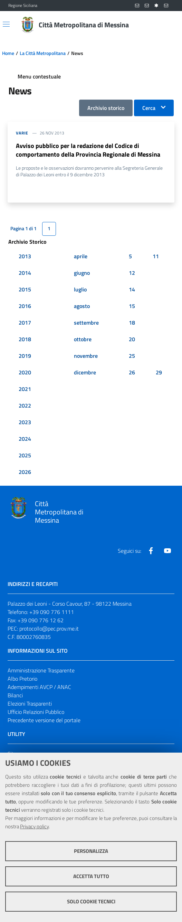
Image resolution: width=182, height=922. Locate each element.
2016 (25, 306)
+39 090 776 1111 (51, 612)
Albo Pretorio (22, 678)
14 (132, 289)
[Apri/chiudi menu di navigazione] (6, 24)
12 (132, 273)
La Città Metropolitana (43, 53)
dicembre (85, 372)
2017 (25, 322)
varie (22, 133)
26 (132, 372)
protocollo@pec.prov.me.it (49, 628)
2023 (25, 422)
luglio (80, 289)
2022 (25, 405)
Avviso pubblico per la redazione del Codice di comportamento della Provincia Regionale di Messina (88, 150)
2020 (25, 372)
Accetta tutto (91, 876)
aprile (80, 256)
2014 (25, 273)
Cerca (148, 108)
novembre (86, 356)
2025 (25, 455)
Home (8, 53)
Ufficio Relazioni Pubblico (36, 712)
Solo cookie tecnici (91, 901)
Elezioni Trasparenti (30, 703)
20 (132, 339)
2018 (25, 339)
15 (132, 306)
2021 (25, 389)
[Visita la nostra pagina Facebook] (151, 551)
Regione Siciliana (22, 5)
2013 (25, 256)
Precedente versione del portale (44, 720)
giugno (82, 273)
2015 (25, 289)
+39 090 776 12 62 (41, 620)
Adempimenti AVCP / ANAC (39, 687)
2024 (25, 439)
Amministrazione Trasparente (41, 670)
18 (132, 322)
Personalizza (91, 851)
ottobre (83, 339)
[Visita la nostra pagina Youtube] (167, 551)
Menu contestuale (39, 76)
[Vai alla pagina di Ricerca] (169, 25)
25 (132, 356)
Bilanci (15, 695)
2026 (25, 472)
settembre (86, 322)
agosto (82, 306)
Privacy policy (34, 826)
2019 (25, 356)
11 (156, 256)
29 (159, 372)
